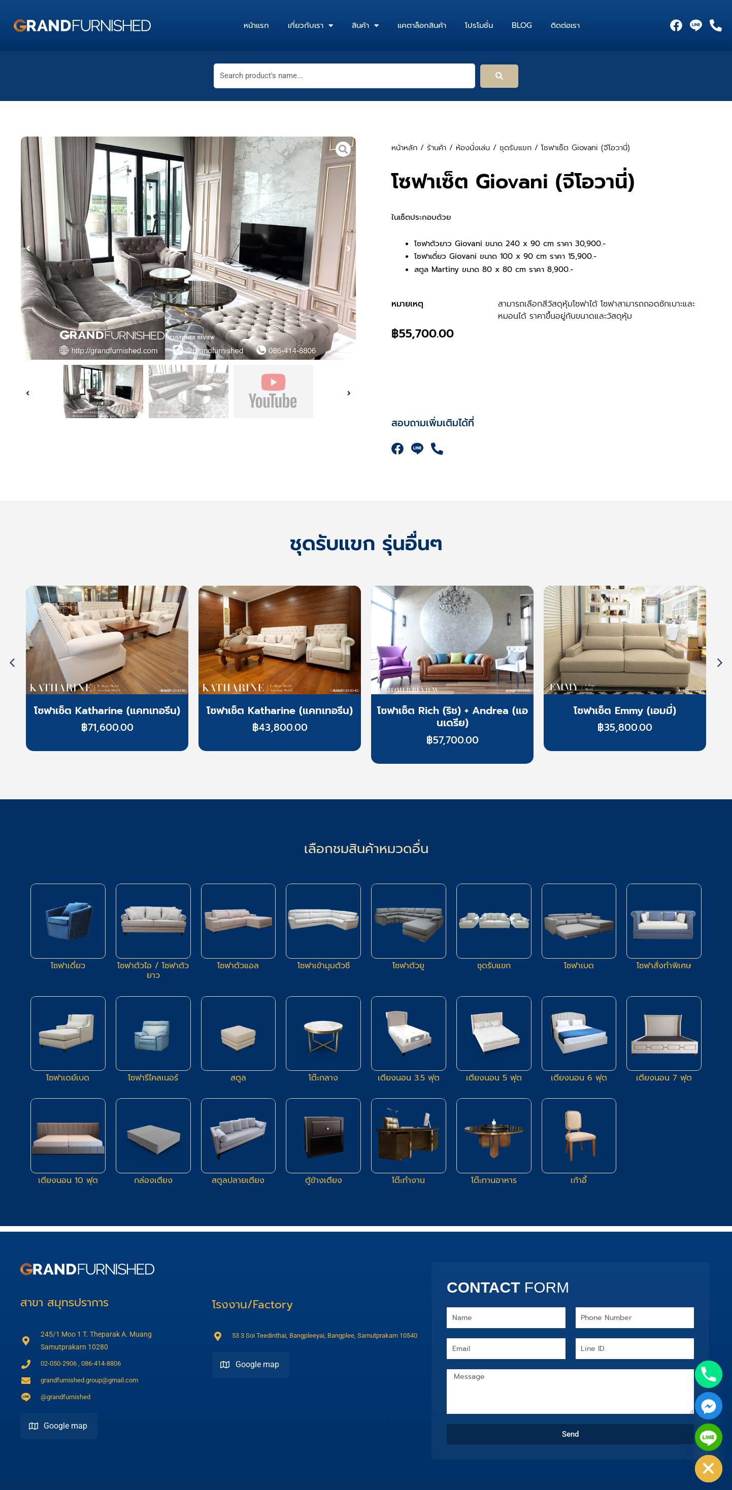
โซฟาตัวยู (408, 966)
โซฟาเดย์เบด (67, 1078)
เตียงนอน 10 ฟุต (68, 1180)
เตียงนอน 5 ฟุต (494, 1078)
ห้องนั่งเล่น (473, 147)
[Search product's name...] (344, 75)
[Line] (708, 1437)
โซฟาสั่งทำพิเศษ (664, 966)
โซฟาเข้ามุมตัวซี (323, 966)
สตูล (238, 1078)
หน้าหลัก (404, 147)
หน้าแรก (256, 25)
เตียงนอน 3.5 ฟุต (409, 1078)
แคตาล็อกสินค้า (421, 25)
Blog (522, 25)
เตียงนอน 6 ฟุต (579, 1078)
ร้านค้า (436, 147)
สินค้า (365, 26)
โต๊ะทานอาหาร (494, 1180)
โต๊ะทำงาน (408, 1180)
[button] (28, 248)
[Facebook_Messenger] (708, 1405)
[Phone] (708, 1374)
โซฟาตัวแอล (238, 966)
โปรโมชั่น (479, 25)
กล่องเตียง (153, 1180)
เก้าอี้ (579, 1180)
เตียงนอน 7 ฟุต (664, 1078)
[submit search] (499, 76)
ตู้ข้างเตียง (323, 1180)
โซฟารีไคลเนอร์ (153, 1078)
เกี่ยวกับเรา (310, 26)
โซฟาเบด (579, 966)
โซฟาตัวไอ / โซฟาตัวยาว (153, 970)
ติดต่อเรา (565, 25)
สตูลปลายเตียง (238, 1180)
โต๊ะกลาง (323, 1078)
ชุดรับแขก (515, 147)
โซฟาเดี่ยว (68, 966)
